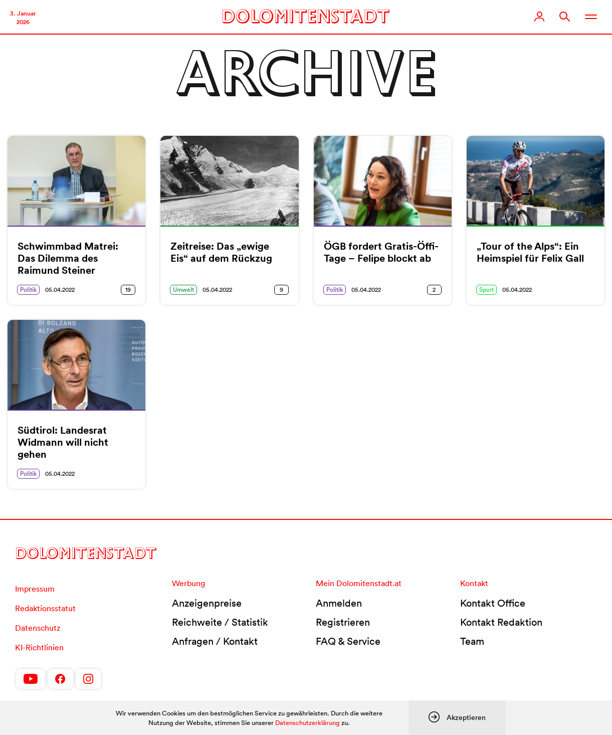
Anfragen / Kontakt (215, 641)
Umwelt (183, 289)
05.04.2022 (60, 289)
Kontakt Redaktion (501, 622)
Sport (486, 289)
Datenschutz (37, 628)
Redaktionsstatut (45, 608)
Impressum (35, 589)
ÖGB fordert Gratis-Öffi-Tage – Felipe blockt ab (381, 252)
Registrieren (343, 622)
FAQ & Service (348, 641)
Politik (28, 289)
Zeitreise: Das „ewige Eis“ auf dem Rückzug (221, 252)
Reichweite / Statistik (220, 622)
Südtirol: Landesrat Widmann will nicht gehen (63, 442)
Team (472, 641)
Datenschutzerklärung (307, 722)
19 (128, 289)
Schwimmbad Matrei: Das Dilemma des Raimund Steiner (68, 258)
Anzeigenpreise (207, 603)
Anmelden (339, 603)
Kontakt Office (492, 603)
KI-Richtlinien (39, 647)
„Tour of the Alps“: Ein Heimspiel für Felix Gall (530, 252)
